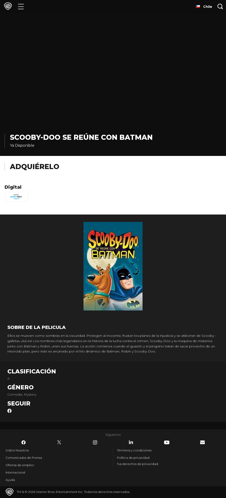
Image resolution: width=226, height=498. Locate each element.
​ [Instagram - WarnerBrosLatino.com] (95, 442)
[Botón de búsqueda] (220, 6)
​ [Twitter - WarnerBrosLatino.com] (59, 442)
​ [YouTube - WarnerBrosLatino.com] (167, 442)
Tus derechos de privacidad (137, 464)
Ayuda (10, 480)
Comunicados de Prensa (24, 457)
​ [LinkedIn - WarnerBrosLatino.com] (131, 442)
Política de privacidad (133, 457)
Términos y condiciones (134, 450)
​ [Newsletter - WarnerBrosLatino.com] (202, 442)
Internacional (15, 472)
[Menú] (21, 6)
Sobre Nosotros (17, 450)
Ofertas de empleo (20, 465)
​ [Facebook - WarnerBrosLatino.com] (23, 442)
